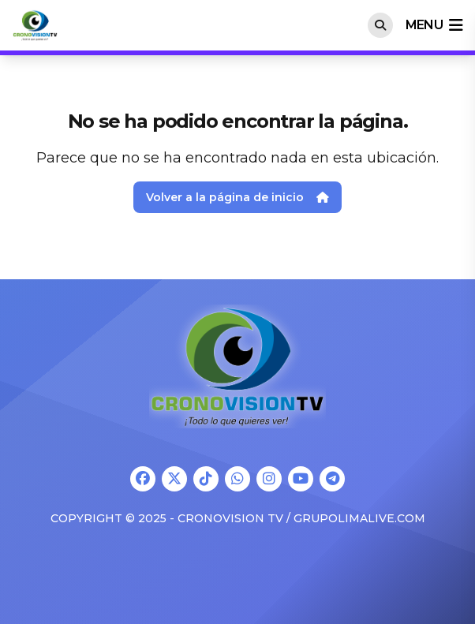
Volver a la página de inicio (237, 197)
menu (434, 25)
